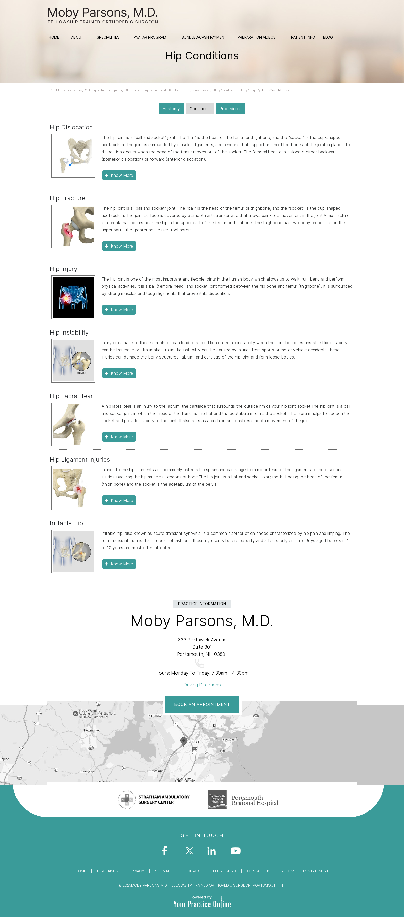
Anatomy (171, 108)
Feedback (190, 871)
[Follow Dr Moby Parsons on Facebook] (166, 853)
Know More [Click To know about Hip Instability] (122, 373)
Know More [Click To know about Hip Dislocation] (122, 175)
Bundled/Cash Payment (204, 37)
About (77, 37)
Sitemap (162, 871)
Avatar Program (150, 37)
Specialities (108, 37)
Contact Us (258, 871)
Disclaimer (107, 871)
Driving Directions (202, 684)
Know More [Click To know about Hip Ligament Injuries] (122, 500)
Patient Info (303, 37)
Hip (253, 90)
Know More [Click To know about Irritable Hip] (122, 563)
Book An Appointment (202, 704)
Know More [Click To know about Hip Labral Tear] (122, 436)
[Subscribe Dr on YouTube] (237, 853)
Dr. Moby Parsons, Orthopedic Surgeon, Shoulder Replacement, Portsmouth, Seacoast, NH (134, 90)
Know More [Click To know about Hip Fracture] (122, 246)
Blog (328, 37)
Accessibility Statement (305, 871)
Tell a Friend (223, 871)
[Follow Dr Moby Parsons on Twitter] (190, 853)
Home (54, 37)
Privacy (136, 871)
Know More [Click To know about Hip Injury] (122, 309)
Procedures (230, 108)
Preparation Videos (257, 37)
